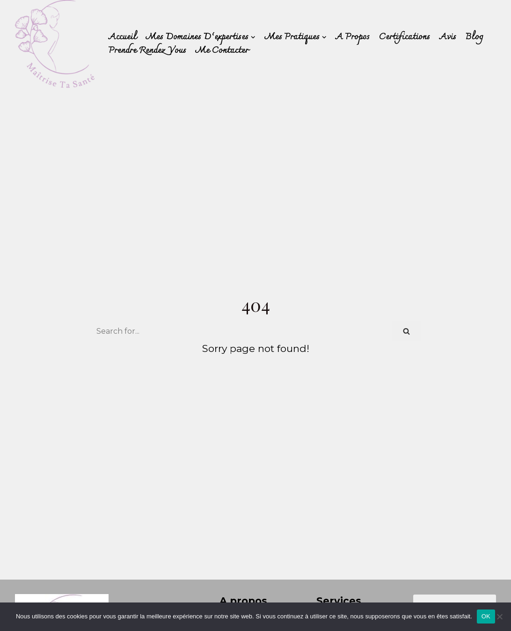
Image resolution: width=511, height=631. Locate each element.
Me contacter (222, 50)
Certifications (404, 37)
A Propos (353, 37)
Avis (447, 37)
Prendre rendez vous (147, 50)
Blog (474, 37)
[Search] (241, 331)
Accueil (123, 37)
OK (486, 616)
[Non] (499, 616)
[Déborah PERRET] (55, 44)
